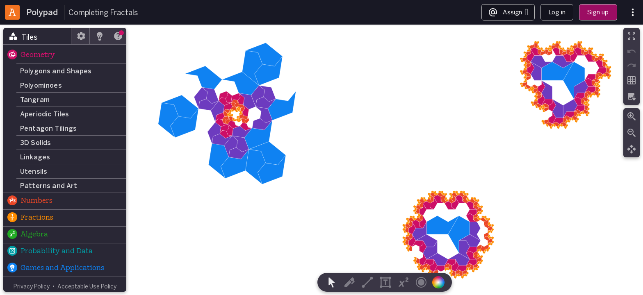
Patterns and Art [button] (49, 186)
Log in (556, 12)
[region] (321, 160)
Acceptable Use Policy (86, 286)
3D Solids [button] (35, 142)
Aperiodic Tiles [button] (44, 114)
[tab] (37, 36)
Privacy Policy (32, 286)
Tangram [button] (35, 99)
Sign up (598, 12)
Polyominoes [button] (41, 85)
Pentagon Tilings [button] (48, 128)
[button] (64, 55)
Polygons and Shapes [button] (55, 71)
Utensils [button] (33, 171)
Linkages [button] (35, 157)
